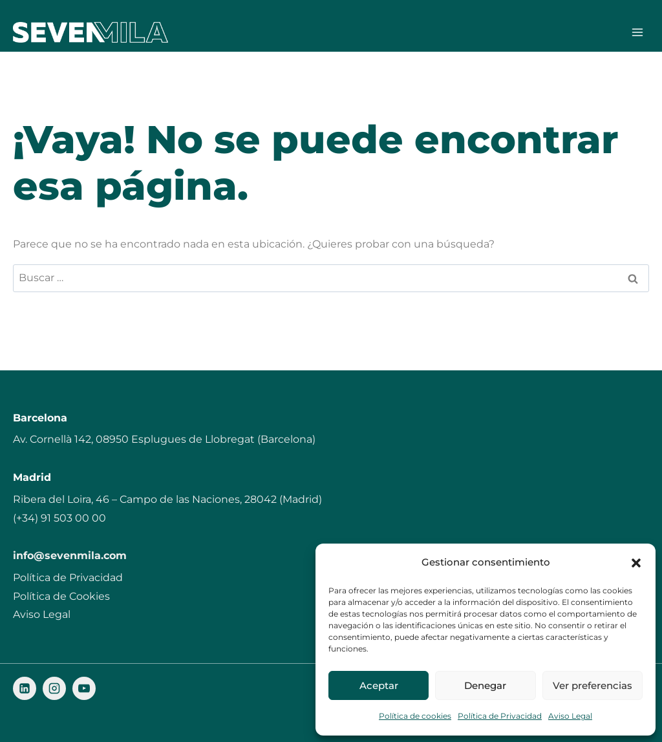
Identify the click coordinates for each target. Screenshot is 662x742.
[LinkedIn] (24, 689)
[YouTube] (84, 689)
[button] (636, 562)
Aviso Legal (570, 716)
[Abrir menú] (637, 32)
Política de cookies (415, 716)
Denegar (485, 685)
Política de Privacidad (500, 716)
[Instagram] (54, 689)
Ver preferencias (592, 685)
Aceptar (378, 685)
